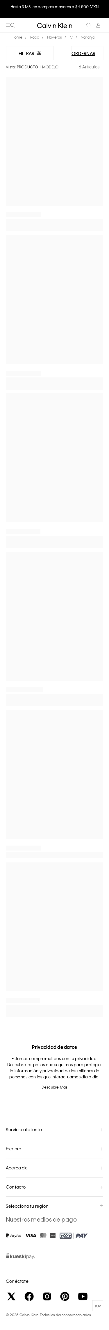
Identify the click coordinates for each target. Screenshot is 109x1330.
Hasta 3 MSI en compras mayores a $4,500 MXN (54, 6)
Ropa (35, 36)
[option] (54, 9)
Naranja (88, 36)
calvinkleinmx (19, 37)
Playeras (54, 36)
